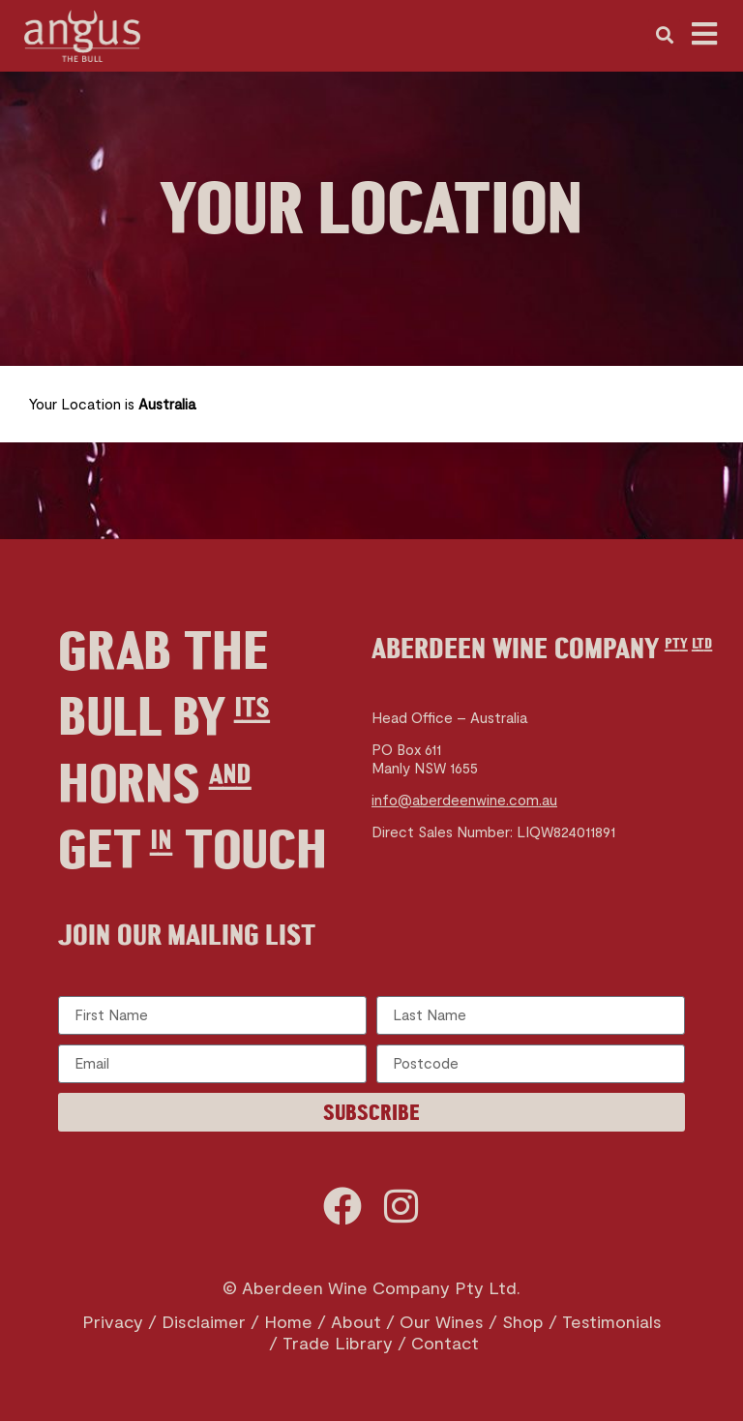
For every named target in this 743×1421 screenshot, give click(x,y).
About (356, 1321)
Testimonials (612, 1321)
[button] (664, 35)
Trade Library (337, 1342)
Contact (445, 1342)
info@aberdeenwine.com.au (464, 799)
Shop (523, 1321)
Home (288, 1321)
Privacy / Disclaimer (164, 1321)
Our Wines (442, 1321)
